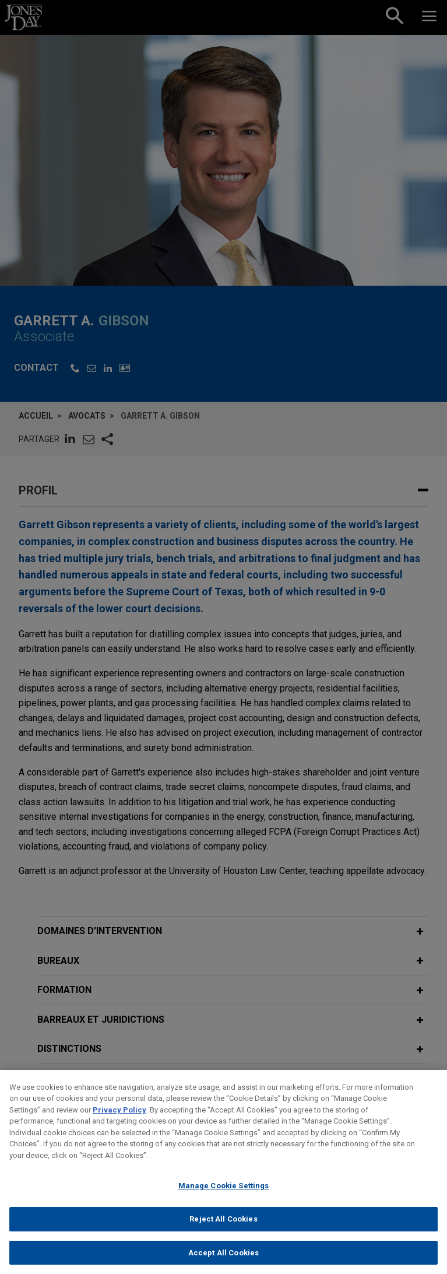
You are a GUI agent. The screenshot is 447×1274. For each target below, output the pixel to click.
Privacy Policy (119, 1118)
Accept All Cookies (223, 1261)
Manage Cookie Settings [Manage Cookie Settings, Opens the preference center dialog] (223, 1195)
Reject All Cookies (223, 1227)
